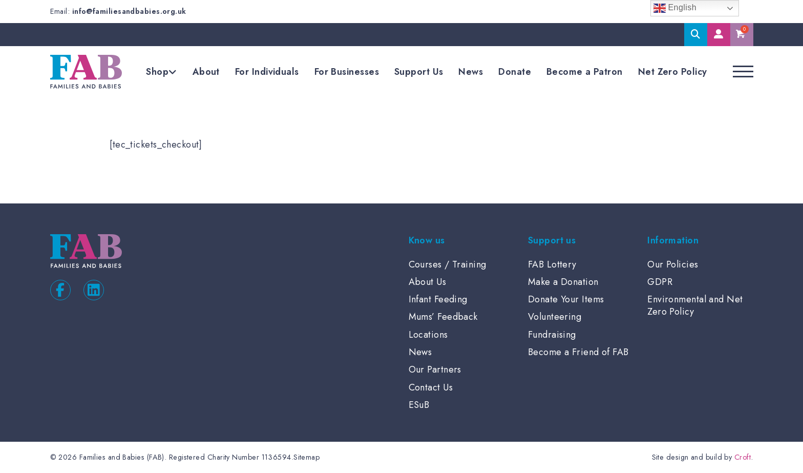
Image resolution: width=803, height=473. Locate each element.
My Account (718, 34)
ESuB (419, 405)
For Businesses (346, 71)
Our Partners (435, 369)
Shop (157, 71)
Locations (428, 334)
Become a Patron (584, 71)
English (675, 8)
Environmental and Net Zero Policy (695, 305)
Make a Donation (563, 282)
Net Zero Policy (672, 71)
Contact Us (431, 387)
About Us (428, 282)
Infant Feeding (438, 299)
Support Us (418, 71)
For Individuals (267, 71)
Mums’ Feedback (443, 316)
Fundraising (552, 334)
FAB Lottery (552, 264)
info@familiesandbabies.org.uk (129, 11)
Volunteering (554, 316)
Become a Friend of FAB (578, 352)
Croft (742, 457)
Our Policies (672, 264)
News (470, 71)
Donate (514, 71)
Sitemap (306, 457)
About (206, 71)
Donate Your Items (566, 299)
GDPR (659, 282)
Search (695, 34)
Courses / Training (448, 264)
